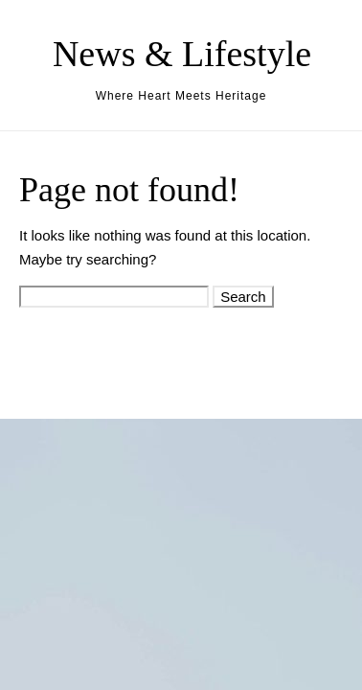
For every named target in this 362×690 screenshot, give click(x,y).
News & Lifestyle (182, 54)
